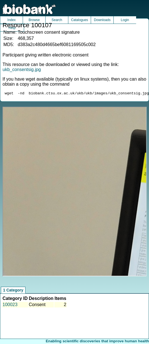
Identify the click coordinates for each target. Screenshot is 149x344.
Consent (37, 305)
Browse (34, 20)
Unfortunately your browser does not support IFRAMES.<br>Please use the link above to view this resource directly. (75, 192)
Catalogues (79, 20)
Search (57, 20)
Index (11, 20)
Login (125, 20)
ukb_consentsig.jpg (22, 69)
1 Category (13, 291)
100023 (10, 305)
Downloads (102, 20)
